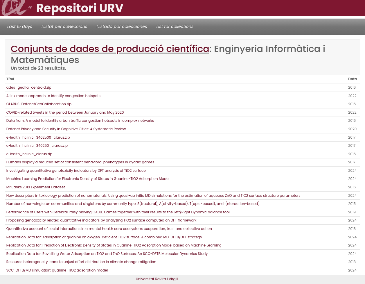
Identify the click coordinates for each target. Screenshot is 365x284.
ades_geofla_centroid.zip (28, 87)
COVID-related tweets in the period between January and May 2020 (65, 112)
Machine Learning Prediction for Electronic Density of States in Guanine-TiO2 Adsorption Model (88, 178)
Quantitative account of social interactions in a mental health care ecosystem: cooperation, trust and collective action (109, 228)
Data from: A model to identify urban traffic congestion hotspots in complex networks (80, 120)
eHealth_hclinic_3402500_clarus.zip (38, 137)
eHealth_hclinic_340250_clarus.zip (37, 145)
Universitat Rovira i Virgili (157, 278)
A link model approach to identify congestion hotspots (53, 95)
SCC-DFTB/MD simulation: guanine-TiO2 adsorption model (57, 270)
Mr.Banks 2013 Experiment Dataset (35, 187)
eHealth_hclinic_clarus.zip (29, 153)
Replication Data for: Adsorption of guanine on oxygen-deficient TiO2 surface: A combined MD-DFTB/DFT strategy (104, 237)
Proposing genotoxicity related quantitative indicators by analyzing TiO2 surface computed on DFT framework (101, 220)
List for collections (174, 26)
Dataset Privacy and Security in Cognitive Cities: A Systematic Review (66, 128)
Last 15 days (19, 26)
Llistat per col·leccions (64, 26)
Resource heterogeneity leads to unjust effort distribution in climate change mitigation (81, 261)
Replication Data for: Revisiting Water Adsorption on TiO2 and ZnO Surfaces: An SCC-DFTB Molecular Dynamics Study (107, 253)
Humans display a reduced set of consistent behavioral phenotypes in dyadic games (80, 162)
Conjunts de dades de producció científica (110, 48)
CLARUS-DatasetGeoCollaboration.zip (38, 103)
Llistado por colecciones (122, 26)
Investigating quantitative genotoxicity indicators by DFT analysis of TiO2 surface (76, 170)
